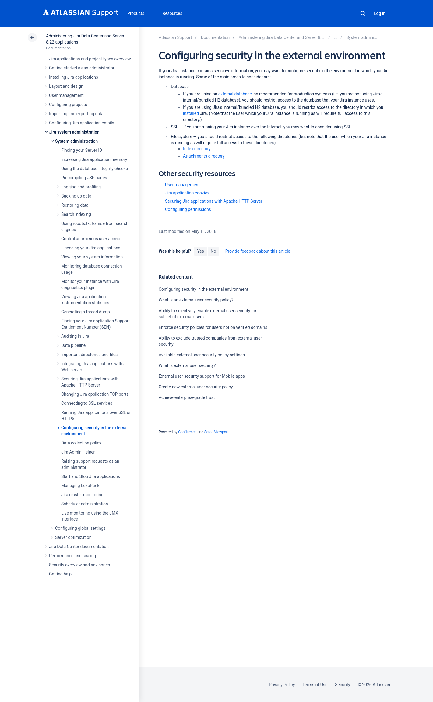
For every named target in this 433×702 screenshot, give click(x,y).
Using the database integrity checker (95, 168)
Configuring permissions (188, 209)
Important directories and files (89, 354)
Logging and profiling (81, 186)
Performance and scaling (72, 555)
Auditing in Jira (75, 336)
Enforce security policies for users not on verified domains (213, 327)
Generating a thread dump (85, 311)
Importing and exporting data (76, 113)
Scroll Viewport (216, 432)
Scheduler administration (84, 503)
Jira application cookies (187, 193)
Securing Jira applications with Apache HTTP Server (213, 201)
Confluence (187, 432)
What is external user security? (187, 365)
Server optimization (73, 537)
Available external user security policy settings (202, 354)
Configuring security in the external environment (203, 289)
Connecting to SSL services (86, 403)
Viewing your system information (92, 257)
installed (191, 113)
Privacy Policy (282, 684)
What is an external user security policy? (196, 300)
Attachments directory (204, 156)
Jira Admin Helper (78, 452)
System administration (76, 141)
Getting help (60, 574)
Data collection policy (81, 442)
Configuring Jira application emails (81, 122)
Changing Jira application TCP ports (94, 394)
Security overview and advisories (79, 564)
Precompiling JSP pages (84, 177)
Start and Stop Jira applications (90, 476)
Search (363, 13)
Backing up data (76, 196)
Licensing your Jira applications (90, 247)
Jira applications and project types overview (90, 58)
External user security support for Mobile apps (202, 376)
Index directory (197, 148)
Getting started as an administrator (81, 68)
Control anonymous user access (91, 238)
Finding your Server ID (81, 150)
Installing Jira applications (73, 77)
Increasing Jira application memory (94, 159)
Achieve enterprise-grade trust (187, 397)
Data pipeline (73, 345)
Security (342, 684)
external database (235, 93)
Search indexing (76, 214)
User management (66, 95)
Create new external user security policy (196, 386)
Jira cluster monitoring (82, 494)
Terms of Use (314, 684)
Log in (379, 13)
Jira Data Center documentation (79, 546)
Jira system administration (74, 132)
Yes (200, 251)
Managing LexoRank (80, 485)
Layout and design (66, 86)
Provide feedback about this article (257, 251)
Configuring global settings (80, 528)
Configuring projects (68, 104)
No (213, 251)
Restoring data (75, 205)
